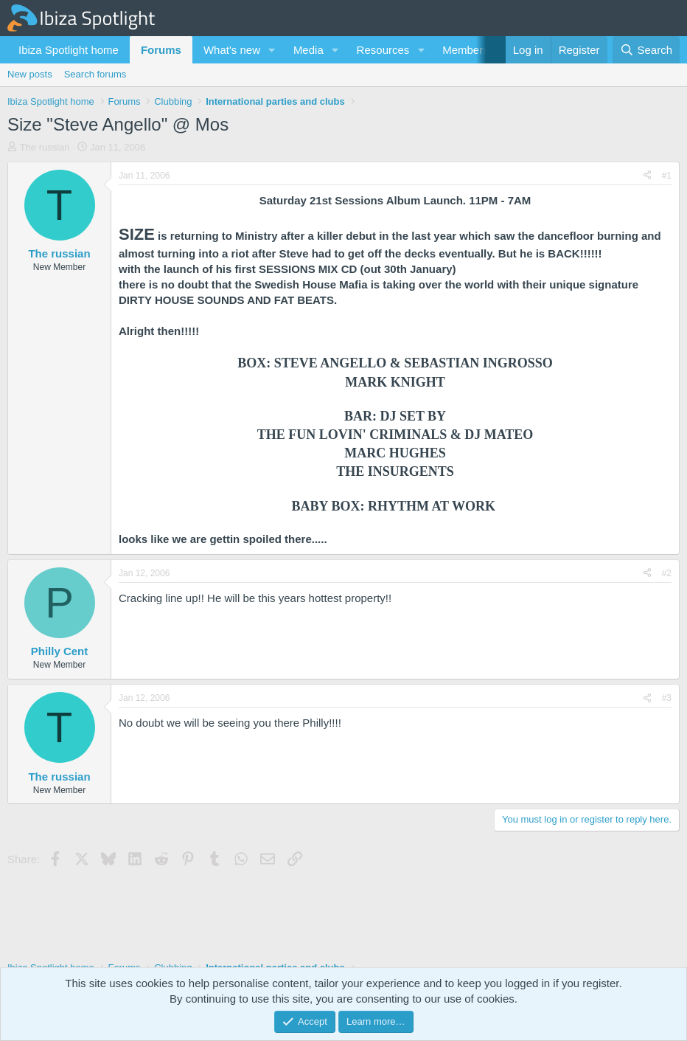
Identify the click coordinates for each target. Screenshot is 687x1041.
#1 (667, 175)
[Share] (647, 175)
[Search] (646, 49)
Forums (161, 50)
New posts (29, 74)
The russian (45, 147)
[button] (272, 49)
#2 (667, 573)
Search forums (95, 74)
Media (308, 50)
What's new (231, 50)
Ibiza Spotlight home (68, 50)
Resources (383, 50)
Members (465, 50)
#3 (667, 698)
